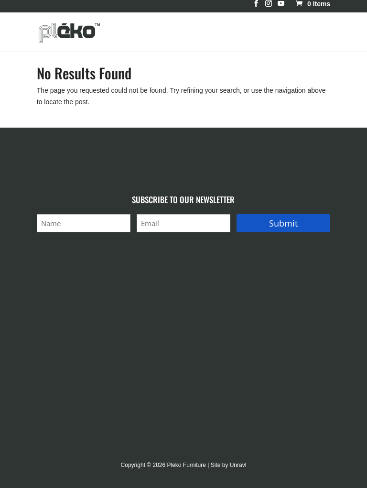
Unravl (238, 465)
